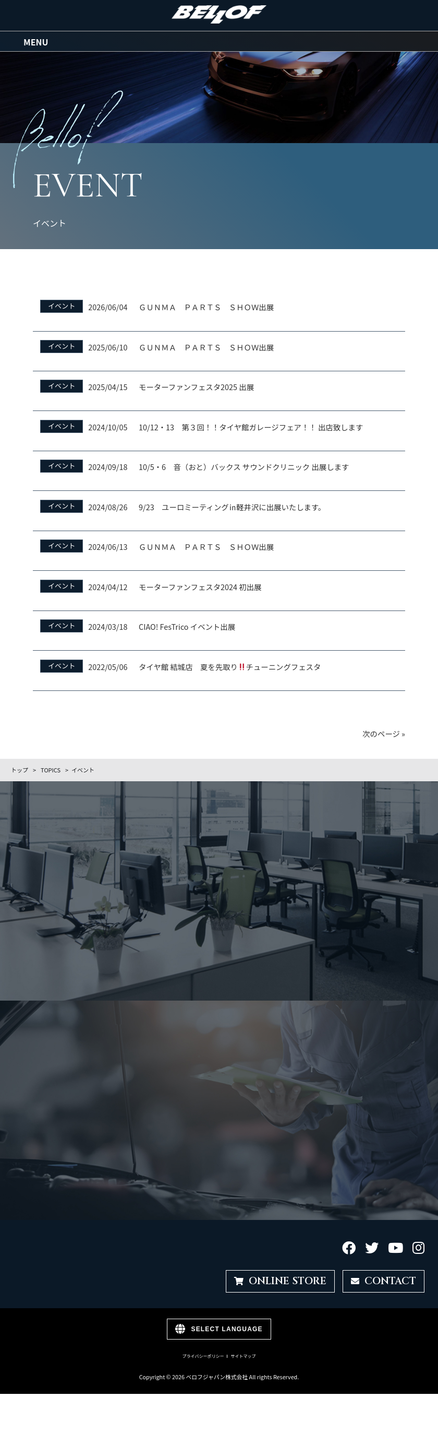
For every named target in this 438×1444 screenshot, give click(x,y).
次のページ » (383, 730)
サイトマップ (243, 1353)
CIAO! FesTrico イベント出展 (187, 624)
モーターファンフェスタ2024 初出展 (200, 584)
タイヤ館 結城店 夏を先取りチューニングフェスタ (230, 664)
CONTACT (383, 1278)
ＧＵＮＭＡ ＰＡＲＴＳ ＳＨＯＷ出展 (206, 304)
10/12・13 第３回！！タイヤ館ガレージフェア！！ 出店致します (251, 424)
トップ (19, 767)
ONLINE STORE (280, 1278)
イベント (62, 304)
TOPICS (50, 767)
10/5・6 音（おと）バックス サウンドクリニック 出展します (244, 464)
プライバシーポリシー (203, 1353)
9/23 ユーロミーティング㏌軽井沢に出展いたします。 (232, 504)
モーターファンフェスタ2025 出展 (196, 384)
